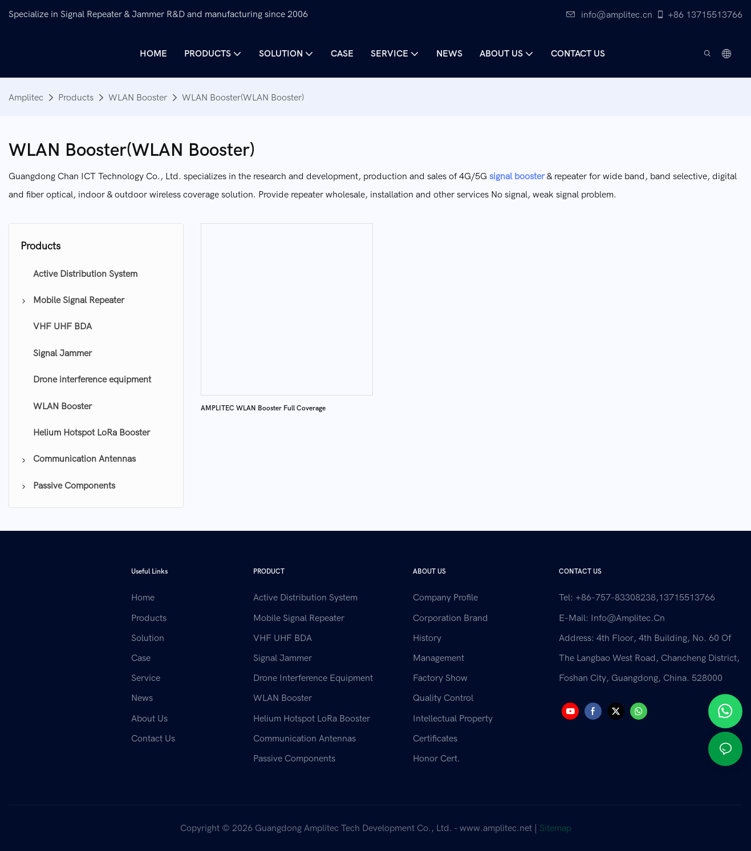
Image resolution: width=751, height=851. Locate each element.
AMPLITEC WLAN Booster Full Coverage (263, 408)
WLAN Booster (137, 97)
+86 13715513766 (699, 15)
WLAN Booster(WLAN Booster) (243, 97)
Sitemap (555, 828)
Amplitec (26, 97)
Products (76, 97)
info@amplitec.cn (609, 15)
